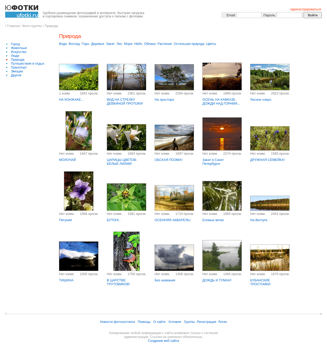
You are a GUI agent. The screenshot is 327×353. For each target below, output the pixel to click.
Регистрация (206, 322)
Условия (174, 322)
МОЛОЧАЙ (67, 160)
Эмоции (17, 71)
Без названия (165, 280)
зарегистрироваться (305, 9)
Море (128, 44)
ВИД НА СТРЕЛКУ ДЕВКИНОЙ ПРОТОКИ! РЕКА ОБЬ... (125, 103)
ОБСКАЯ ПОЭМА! (168, 160)
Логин (222, 322)
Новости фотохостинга (117, 322)
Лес (119, 44)
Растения (164, 44)
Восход (74, 44)
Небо (138, 44)
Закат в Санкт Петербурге (213, 162)
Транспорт (19, 67)
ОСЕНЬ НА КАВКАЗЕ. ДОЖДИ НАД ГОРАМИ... (221, 101)
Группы (189, 322)
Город (15, 44)
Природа (51, 26)
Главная (13, 26)
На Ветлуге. (259, 220)
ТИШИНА (66, 280)
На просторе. (165, 99)
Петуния (65, 220)
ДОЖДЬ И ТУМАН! (216, 280)
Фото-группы (32, 26)
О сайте (159, 322)
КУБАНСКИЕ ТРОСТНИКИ (260, 282)
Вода (63, 44)
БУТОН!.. (114, 220)
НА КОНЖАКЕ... (71, 99)
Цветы (211, 44)
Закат (110, 44)
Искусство (18, 52)
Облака (150, 44)
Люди (15, 56)
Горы (85, 44)
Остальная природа (189, 44)
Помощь (144, 322)
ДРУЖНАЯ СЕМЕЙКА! (267, 160)
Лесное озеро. (261, 99)
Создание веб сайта (163, 341)
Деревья (97, 44)
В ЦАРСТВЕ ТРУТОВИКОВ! (118, 282)
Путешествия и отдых (27, 63)
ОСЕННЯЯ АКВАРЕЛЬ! (172, 220)
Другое (16, 75)
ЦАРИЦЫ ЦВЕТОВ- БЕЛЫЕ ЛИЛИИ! (122, 162)
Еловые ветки (213, 220)
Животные (19, 48)
